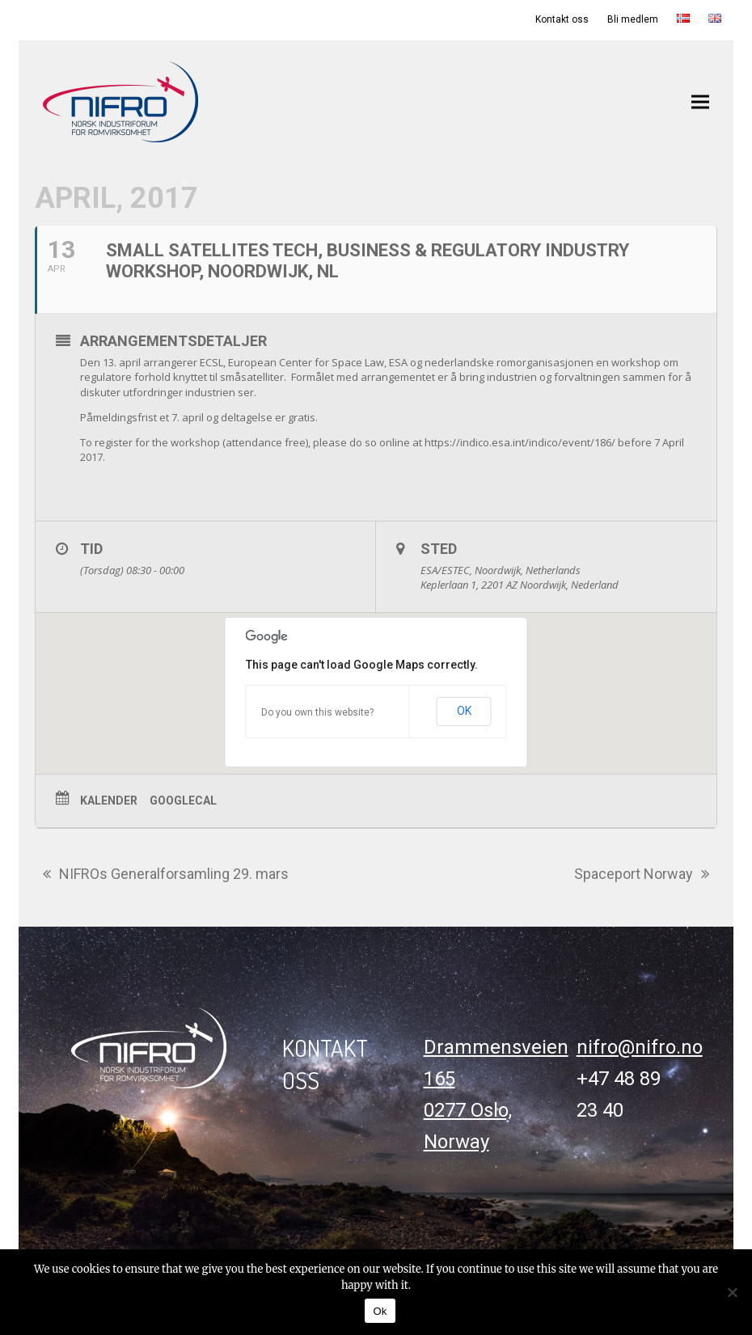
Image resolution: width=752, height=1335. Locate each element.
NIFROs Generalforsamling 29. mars (166, 875)
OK (464, 710)
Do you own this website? (317, 712)
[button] (700, 101)
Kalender (108, 800)
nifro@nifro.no (640, 1047)
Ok (380, 1311)
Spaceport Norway (641, 875)
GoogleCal (183, 800)
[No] (732, 1292)
